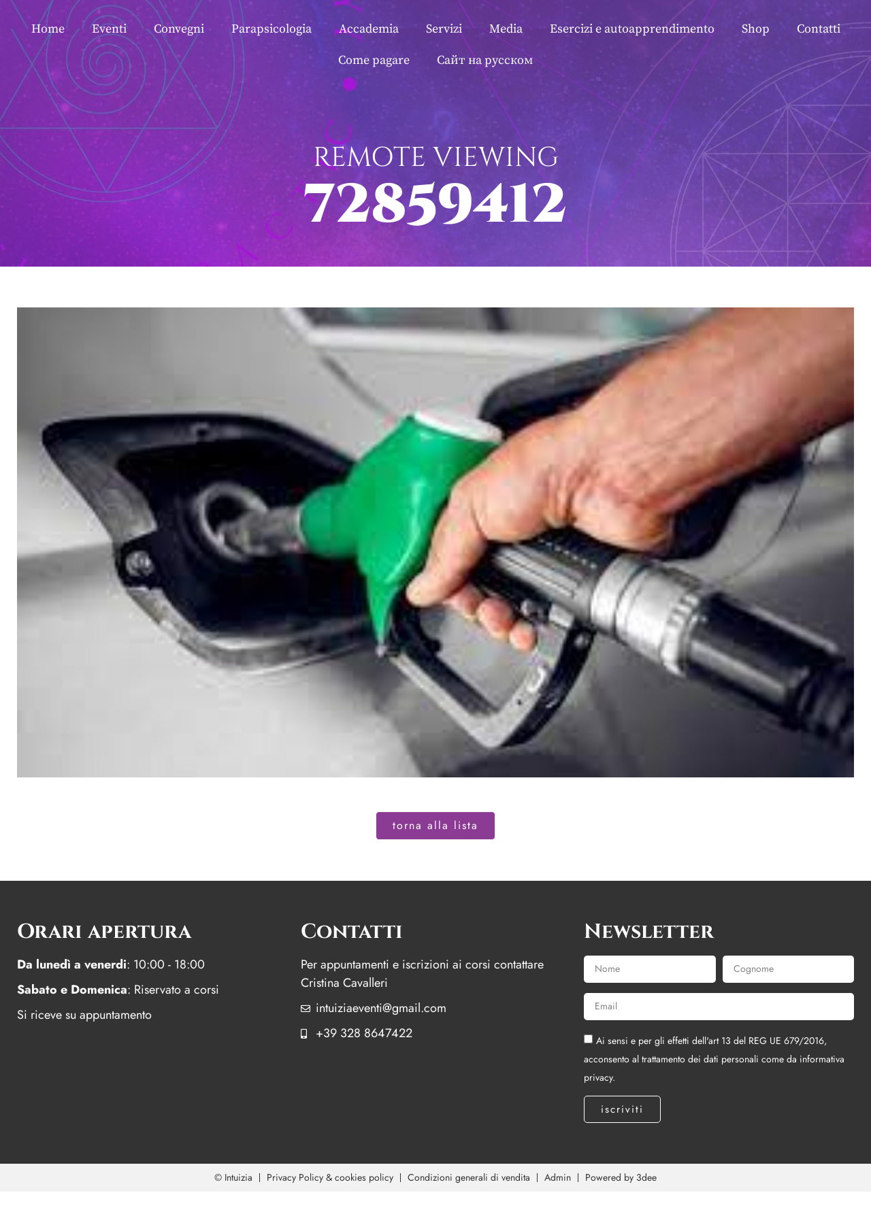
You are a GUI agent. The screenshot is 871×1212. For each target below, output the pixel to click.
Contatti (818, 29)
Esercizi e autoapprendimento (632, 29)
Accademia (369, 29)
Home (48, 29)
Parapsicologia (271, 29)
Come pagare (374, 60)
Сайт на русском (485, 60)
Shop (756, 29)
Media (506, 29)
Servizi (444, 29)
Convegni (179, 29)
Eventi (109, 29)
